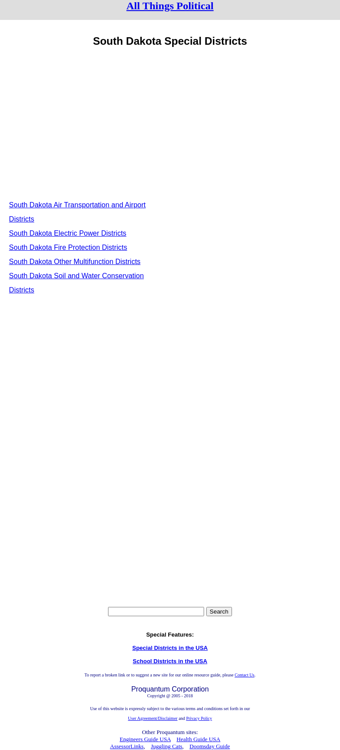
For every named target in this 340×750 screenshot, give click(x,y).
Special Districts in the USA (170, 648)
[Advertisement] (87, 122)
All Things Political (170, 6)
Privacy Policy (199, 718)
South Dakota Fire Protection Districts (68, 247)
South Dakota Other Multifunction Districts (74, 261)
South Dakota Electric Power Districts (67, 233)
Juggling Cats (166, 746)
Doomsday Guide (209, 746)
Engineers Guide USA (145, 739)
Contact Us (245, 674)
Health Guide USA (198, 739)
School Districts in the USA (170, 661)
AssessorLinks (127, 746)
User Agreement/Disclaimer (153, 718)
